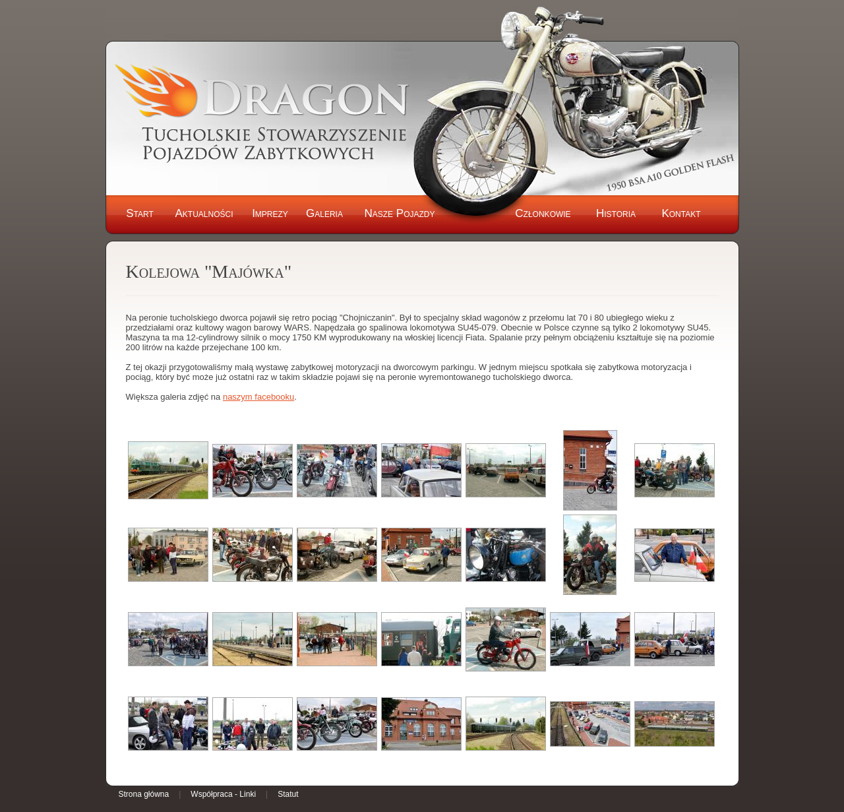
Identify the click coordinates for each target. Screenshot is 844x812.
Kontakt (680, 213)
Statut (288, 794)
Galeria (324, 213)
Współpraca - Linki (223, 794)
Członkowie (542, 213)
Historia (616, 213)
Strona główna (144, 794)
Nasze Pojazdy (399, 213)
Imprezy (270, 213)
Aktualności (204, 213)
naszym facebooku (258, 397)
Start (140, 213)
